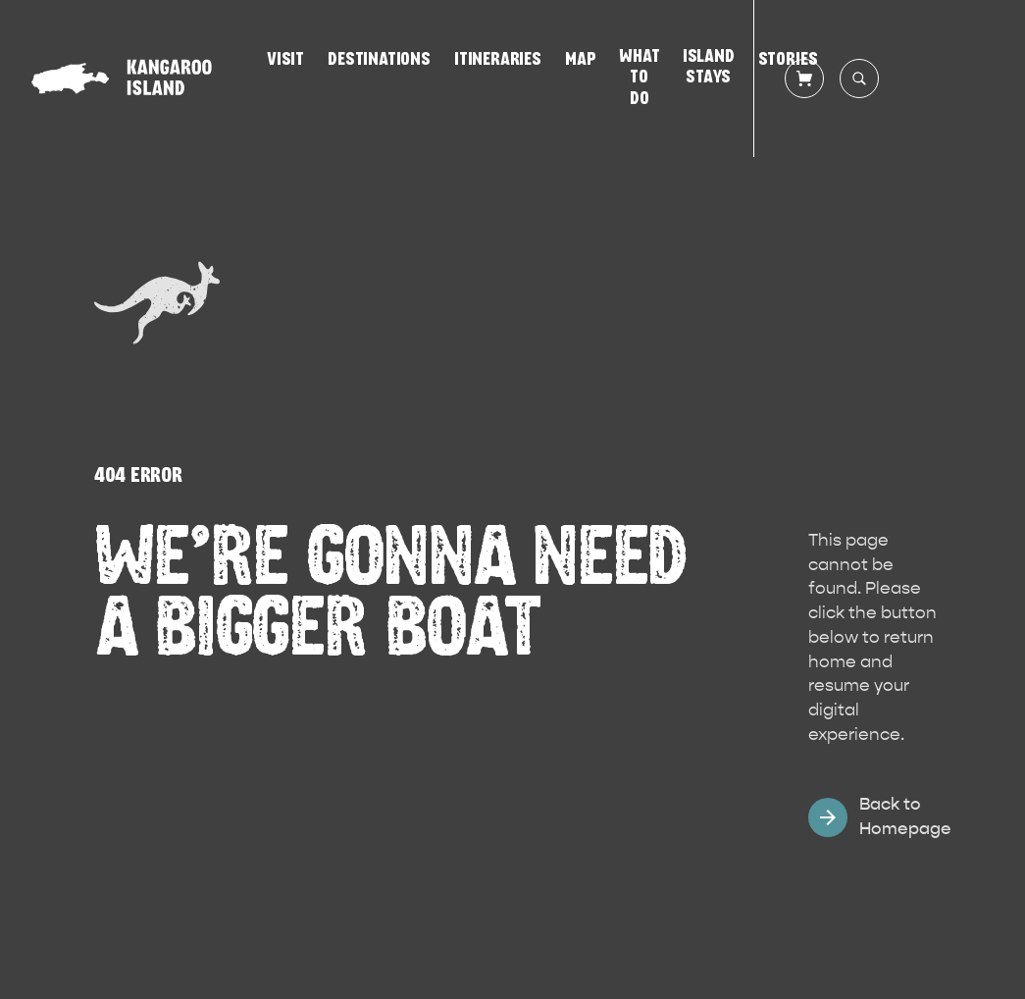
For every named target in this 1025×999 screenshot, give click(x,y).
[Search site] (859, 78)
